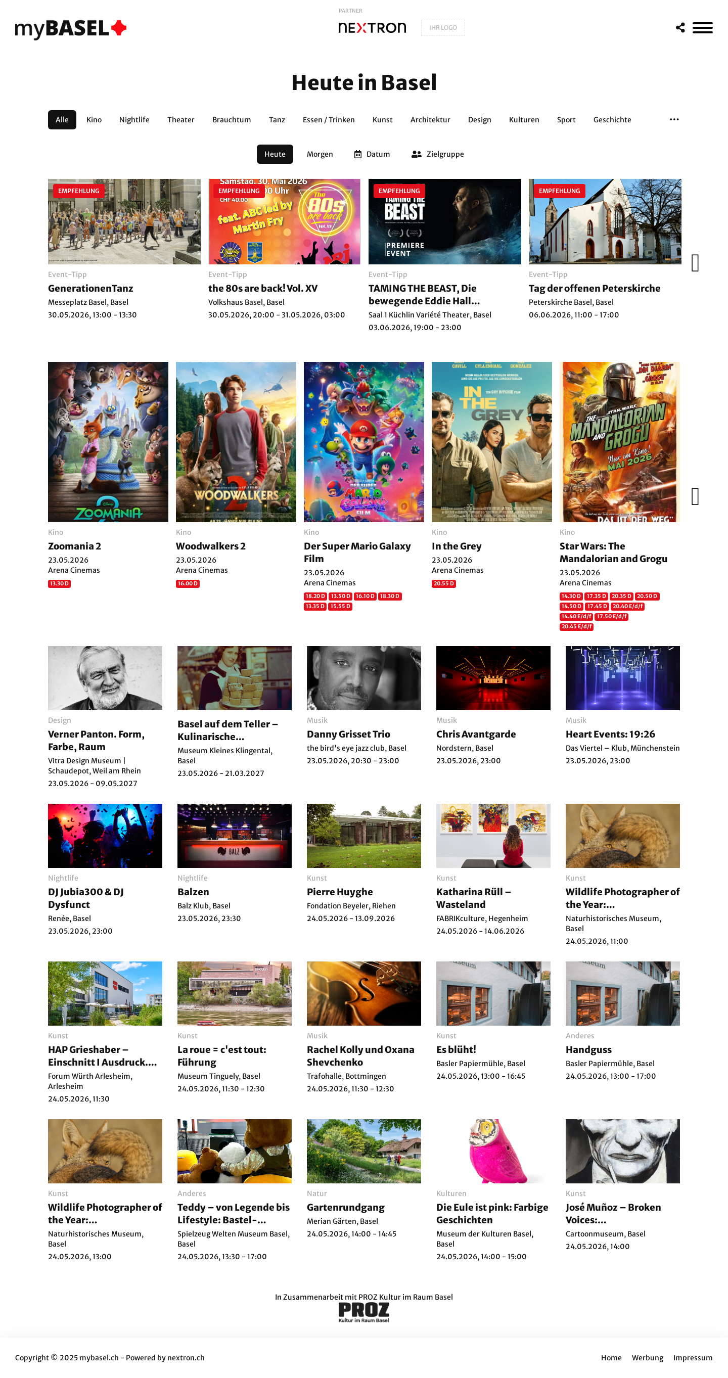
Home (611, 1357)
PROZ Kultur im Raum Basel (405, 1297)
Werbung (647, 1357)
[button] (674, 119)
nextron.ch (186, 1357)
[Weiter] (692, 262)
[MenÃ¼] (703, 27)
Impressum (693, 1357)
